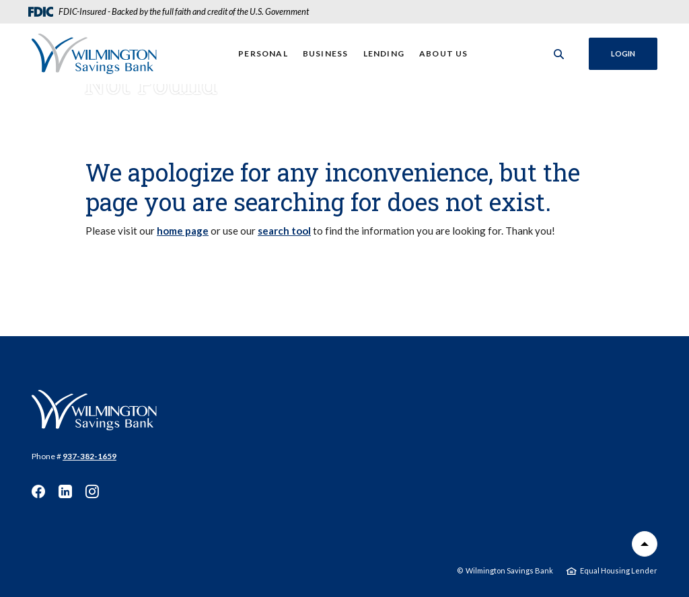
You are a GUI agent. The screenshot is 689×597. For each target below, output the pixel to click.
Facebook (38, 491)
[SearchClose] (559, 54)
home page (183, 231)
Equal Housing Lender (618, 570)
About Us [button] (443, 53)
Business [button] (326, 53)
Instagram (92, 491)
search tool (284, 231)
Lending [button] (383, 53)
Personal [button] (263, 53)
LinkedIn (65, 491)
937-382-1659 (89, 456)
